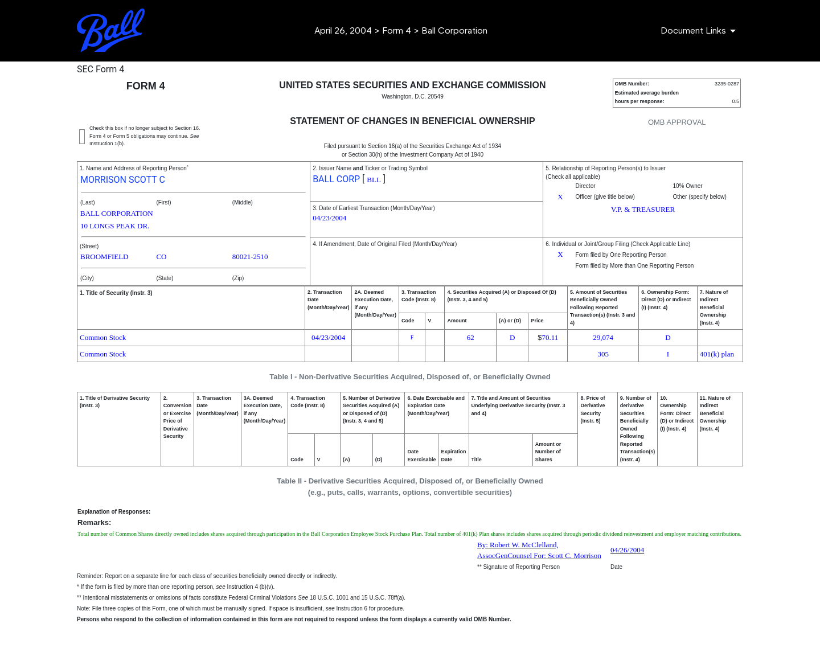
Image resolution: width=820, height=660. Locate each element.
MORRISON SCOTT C (122, 179)
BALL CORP (336, 179)
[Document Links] (700, 30)
